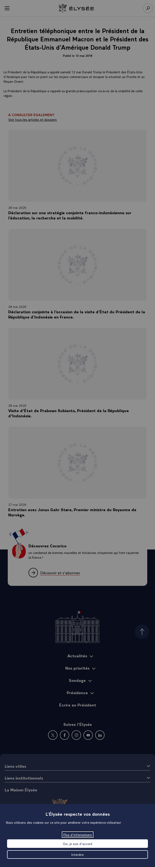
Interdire (77, 854)
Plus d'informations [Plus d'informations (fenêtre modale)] (77, 834)
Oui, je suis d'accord (77, 843)
